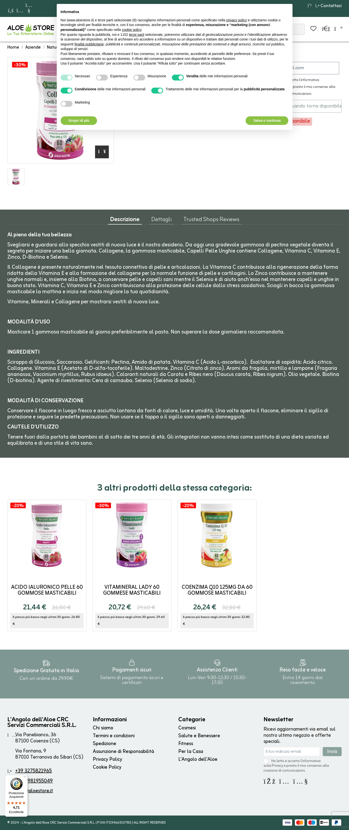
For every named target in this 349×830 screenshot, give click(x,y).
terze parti (136, 35)
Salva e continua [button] (266, 120)
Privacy (277, 766)
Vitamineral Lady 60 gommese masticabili (132, 590)
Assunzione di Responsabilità (123, 752)
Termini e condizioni (114, 736)
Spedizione (104, 744)
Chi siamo (103, 728)
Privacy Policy (107, 759)
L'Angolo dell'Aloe (197, 759)
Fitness (185, 744)
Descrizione (125, 221)
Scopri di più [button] (79, 120)
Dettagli (161, 220)
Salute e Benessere (199, 736)
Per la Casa (190, 752)
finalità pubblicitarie (89, 44)
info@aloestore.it (34, 791)
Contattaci (328, 6)
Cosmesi (187, 728)
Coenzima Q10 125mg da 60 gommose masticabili (217, 590)
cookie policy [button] (131, 30)
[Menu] (25, 778)
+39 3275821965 (33, 771)
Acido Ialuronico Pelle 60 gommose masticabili (47, 590)
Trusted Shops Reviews (211, 220)
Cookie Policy (107, 767)
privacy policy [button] (236, 20)
